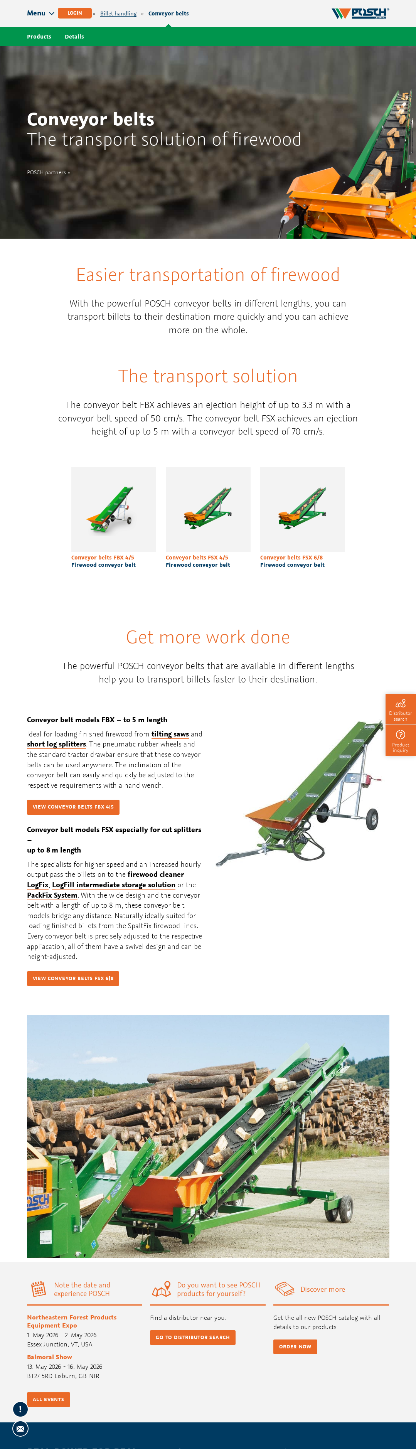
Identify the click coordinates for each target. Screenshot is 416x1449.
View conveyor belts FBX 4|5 (73, 807)
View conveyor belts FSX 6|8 (73, 978)
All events (48, 1399)
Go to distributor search (193, 1337)
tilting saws (170, 733)
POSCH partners (46, 172)
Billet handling (118, 14)
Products (39, 36)
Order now (295, 1346)
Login (74, 13)
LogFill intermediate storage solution (113, 884)
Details (74, 36)
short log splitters (56, 743)
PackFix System (52, 895)
